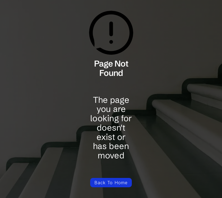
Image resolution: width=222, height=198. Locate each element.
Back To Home (111, 182)
